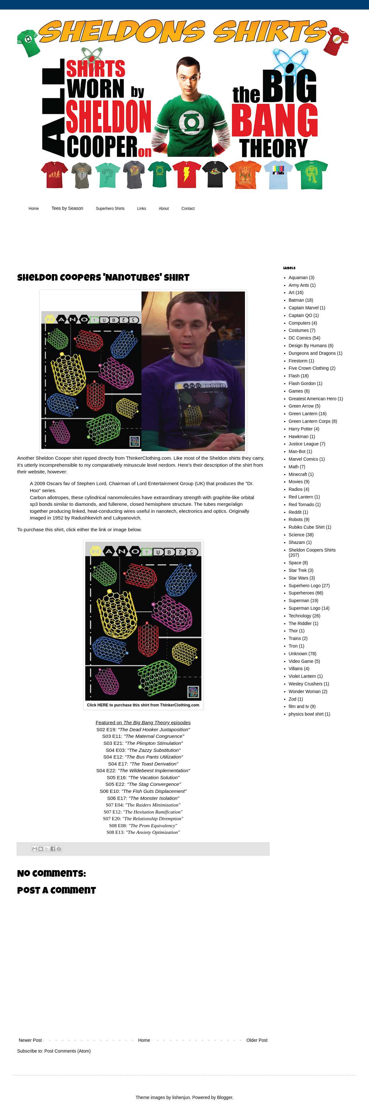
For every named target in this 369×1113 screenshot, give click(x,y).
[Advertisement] (138, 239)
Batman (296, 300)
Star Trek (298, 570)
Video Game (301, 661)
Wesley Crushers (306, 683)
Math (294, 466)
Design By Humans (308, 345)
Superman (299, 600)
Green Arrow (301, 406)
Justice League (304, 443)
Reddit (295, 512)
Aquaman (298, 277)
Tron (293, 646)
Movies (296, 481)
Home (34, 208)
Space (295, 562)
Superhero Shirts (110, 208)
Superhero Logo (305, 585)
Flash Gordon (302, 383)
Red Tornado (301, 504)
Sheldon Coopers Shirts (312, 550)
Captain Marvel (304, 307)
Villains (296, 668)
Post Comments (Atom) (68, 1051)
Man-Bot (297, 451)
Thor (293, 630)
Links (141, 208)
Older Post (257, 1040)
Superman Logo (305, 608)
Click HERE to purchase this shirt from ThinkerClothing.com (143, 705)
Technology (300, 615)
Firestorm (298, 360)
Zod (292, 699)
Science (297, 534)
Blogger (224, 1097)
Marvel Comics (303, 459)
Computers (299, 323)
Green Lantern (303, 413)
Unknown (298, 653)
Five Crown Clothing (309, 368)
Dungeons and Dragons (312, 353)
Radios (296, 489)
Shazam (297, 542)
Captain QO (300, 315)
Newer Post (30, 1040)
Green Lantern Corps (310, 421)
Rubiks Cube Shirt (307, 527)
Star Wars (299, 578)
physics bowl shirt (306, 714)
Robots (296, 519)
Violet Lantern (302, 676)
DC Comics (300, 337)
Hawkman (299, 436)
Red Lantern (301, 496)
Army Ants (299, 285)
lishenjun (181, 1097)
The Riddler (300, 623)
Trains (295, 638)
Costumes (299, 330)
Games (296, 391)
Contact (188, 208)
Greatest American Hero (313, 398)
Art (292, 292)
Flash (294, 375)
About (164, 208)
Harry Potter (301, 428)
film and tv (299, 706)
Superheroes (301, 592)
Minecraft (298, 474)
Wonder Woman (305, 691)
